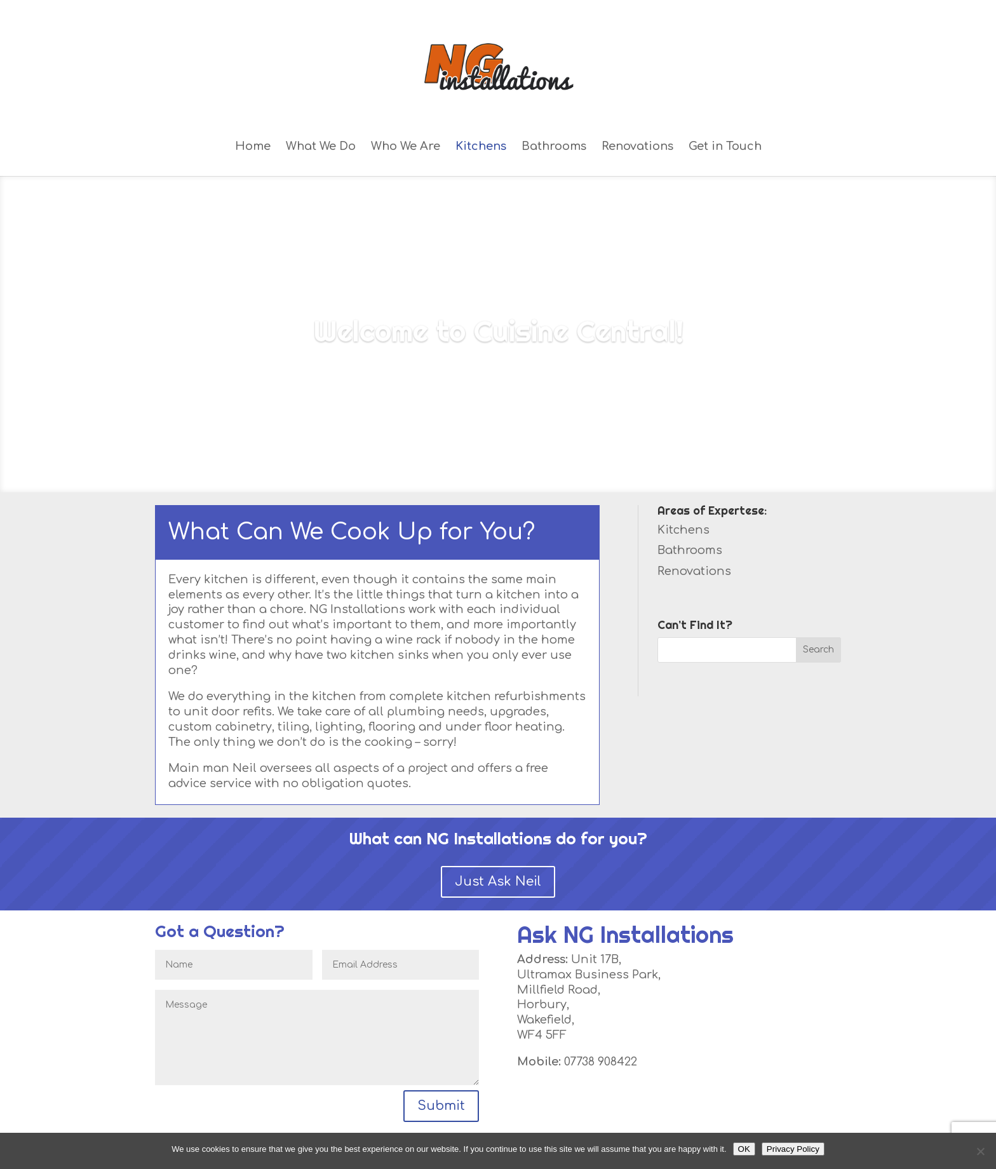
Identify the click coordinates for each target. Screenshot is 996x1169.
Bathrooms (554, 146)
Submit (441, 1105)
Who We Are (405, 146)
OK (744, 1149)
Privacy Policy (793, 1149)
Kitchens (480, 146)
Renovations (637, 146)
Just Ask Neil (498, 881)
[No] (980, 1151)
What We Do (321, 146)
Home (253, 146)
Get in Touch (725, 146)
